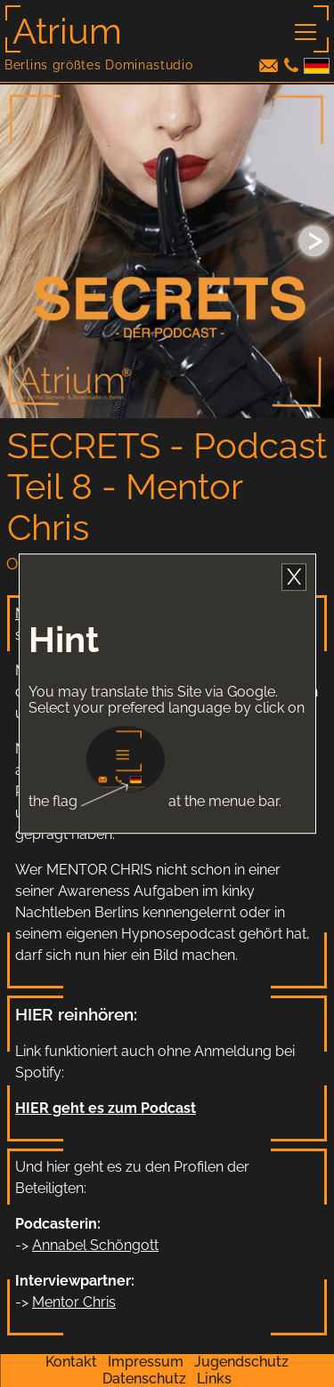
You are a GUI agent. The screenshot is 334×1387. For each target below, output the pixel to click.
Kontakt (71, 1361)
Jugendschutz (241, 1361)
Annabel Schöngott (95, 1245)
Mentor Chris (74, 1302)
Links (214, 1378)
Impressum (145, 1361)
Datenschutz (144, 1378)
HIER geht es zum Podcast (105, 1108)
